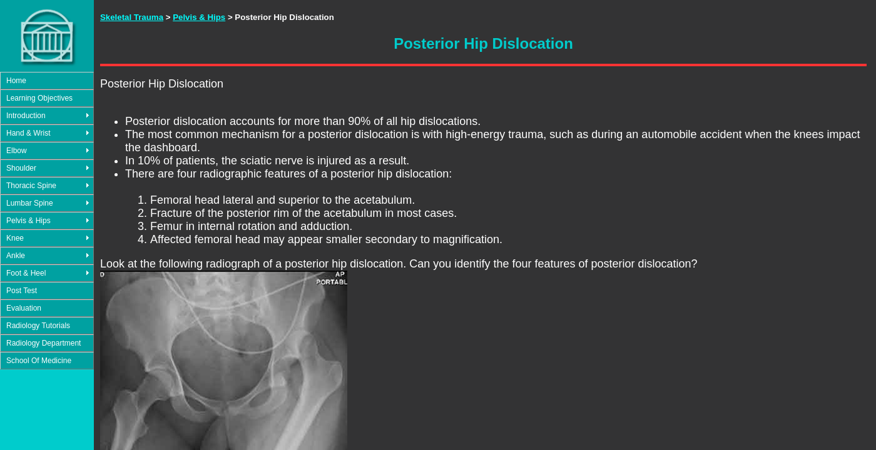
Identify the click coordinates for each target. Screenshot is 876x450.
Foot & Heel (26, 273)
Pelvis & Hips (28, 220)
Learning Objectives (39, 98)
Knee (15, 238)
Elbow (16, 150)
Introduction (26, 115)
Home (16, 80)
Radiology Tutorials (38, 325)
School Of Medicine (38, 360)
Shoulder (21, 168)
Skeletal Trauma (131, 17)
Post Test (21, 290)
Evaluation (23, 308)
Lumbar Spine (29, 203)
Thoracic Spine (31, 185)
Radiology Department (43, 343)
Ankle (15, 255)
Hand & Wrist (28, 133)
